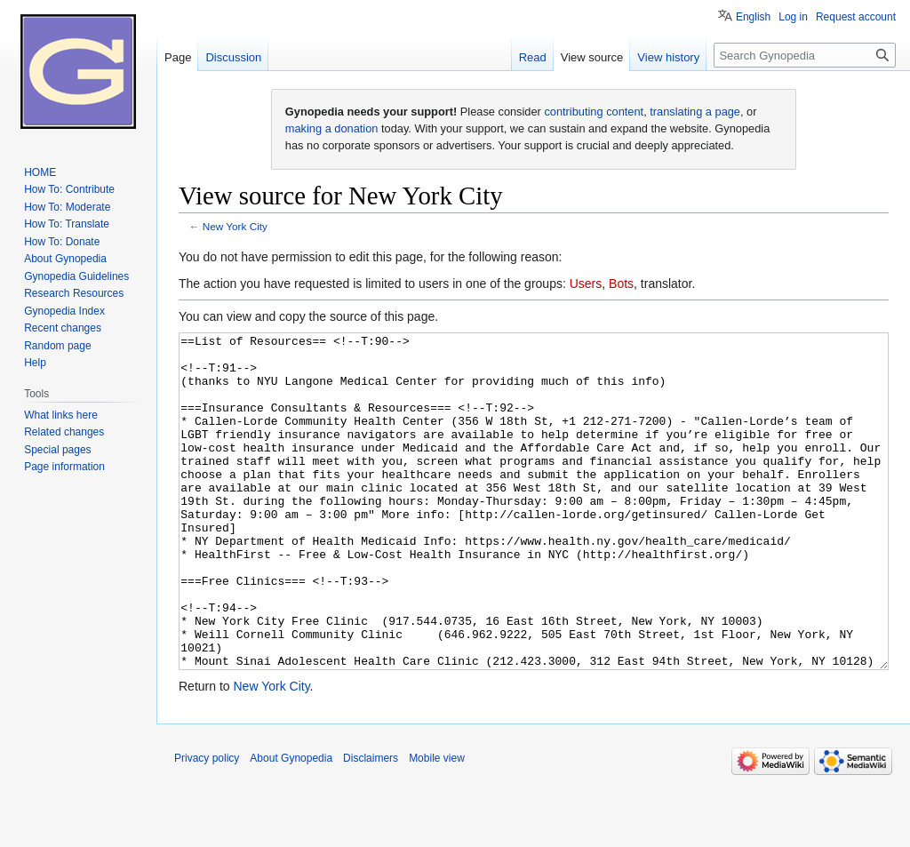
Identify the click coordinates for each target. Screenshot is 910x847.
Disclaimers (370, 825)
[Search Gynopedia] (805, 55)
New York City (235, 226)
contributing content (593, 111)
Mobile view (437, 825)
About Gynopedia (291, 825)
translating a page (695, 111)
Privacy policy (206, 825)
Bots (621, 283)
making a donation (332, 128)
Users (586, 283)
